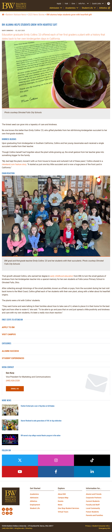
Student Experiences (13, 358)
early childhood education (61, 276)
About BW (62, 494)
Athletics (104, 8)
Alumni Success (10, 351)
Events (60, 501)
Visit (66, 4)
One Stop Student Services (68, 508)
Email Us (15, 389)
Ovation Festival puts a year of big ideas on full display (37, 405)
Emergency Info (104, 528)
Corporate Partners (93, 498)
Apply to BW (8, 327)
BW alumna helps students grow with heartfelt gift (69, 14)
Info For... (84, 4)
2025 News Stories (36, 14)
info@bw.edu (19, 528)
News (60, 505)
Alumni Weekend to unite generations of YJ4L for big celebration (41, 420)
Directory (29, 528)
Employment (35, 505)
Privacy (88, 526)
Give (73, 4)
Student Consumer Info (100, 526)
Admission (56, 8)
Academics (71, 8)
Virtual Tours (63, 512)
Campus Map (63, 498)
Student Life (89, 8)
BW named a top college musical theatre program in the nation (40, 435)
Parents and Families (94, 515)
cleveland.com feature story (14, 164)
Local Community (93, 508)
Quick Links (98, 4)
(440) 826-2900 (7, 528)
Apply (59, 4)
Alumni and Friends (93, 494)
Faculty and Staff (93, 505)
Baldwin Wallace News (16, 14)
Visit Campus (9, 334)
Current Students (93, 501)
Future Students (92, 512)
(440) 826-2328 (13, 380)
